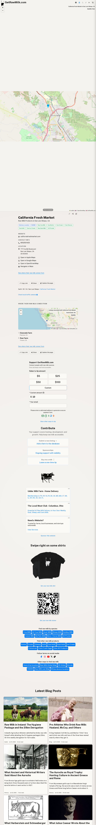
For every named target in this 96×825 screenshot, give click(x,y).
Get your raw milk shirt (48, 586)
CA (26, 289)
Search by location (30, 665)
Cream (30, 644)
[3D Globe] (75, 2)
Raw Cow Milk (41, 225)
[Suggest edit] (76, 213)
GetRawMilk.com (72, 328)
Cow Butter (51, 225)
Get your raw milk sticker (48, 620)
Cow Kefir (22, 228)
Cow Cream (59, 225)
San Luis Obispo (33, 289)
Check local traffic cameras (28, 294)
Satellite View (91, 9)
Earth (20, 289)
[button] (2, 7)
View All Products (61, 648)
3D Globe (62, 665)
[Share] (72, 213)
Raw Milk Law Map (42, 669)
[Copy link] (69, 213)
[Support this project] (79, 2)
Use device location (60, 669)
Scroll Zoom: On (71, 312)
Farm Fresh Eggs (45, 648)
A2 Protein (51, 228)
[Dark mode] (82, 2)
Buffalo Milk (40, 636)
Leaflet (71, 210)
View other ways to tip (48, 421)
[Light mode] (89, 2)
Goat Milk (47, 632)
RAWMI (33, 225)
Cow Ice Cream (31, 228)
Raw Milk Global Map (48, 665)
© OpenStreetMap (80, 210)
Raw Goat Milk (42, 228)
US (24, 289)
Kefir (44, 644)
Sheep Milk (57, 632)
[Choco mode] (85, 2)
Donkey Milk (68, 632)
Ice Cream (71, 644)
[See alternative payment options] (51, 416)
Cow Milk (27, 632)
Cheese (38, 644)
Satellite (73, 315)
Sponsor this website (48, 536)
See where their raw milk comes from (31, 273)
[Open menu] (92, 2)
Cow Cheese (68, 225)
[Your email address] (48, 406)
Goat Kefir (61, 644)
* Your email (33, 402)
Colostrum (33, 648)
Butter (23, 644)
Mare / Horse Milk (54, 636)
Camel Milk (29, 636)
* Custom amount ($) (36, 393)
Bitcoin (70, 665)
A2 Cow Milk (37, 632)
